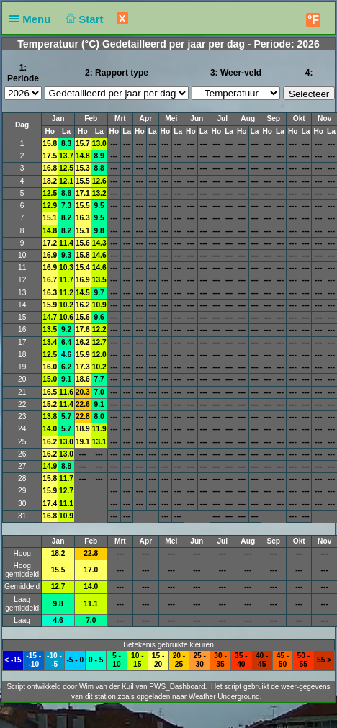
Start (83, 19)
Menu (33, 19)
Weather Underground (224, 697)
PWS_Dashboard (177, 687)
